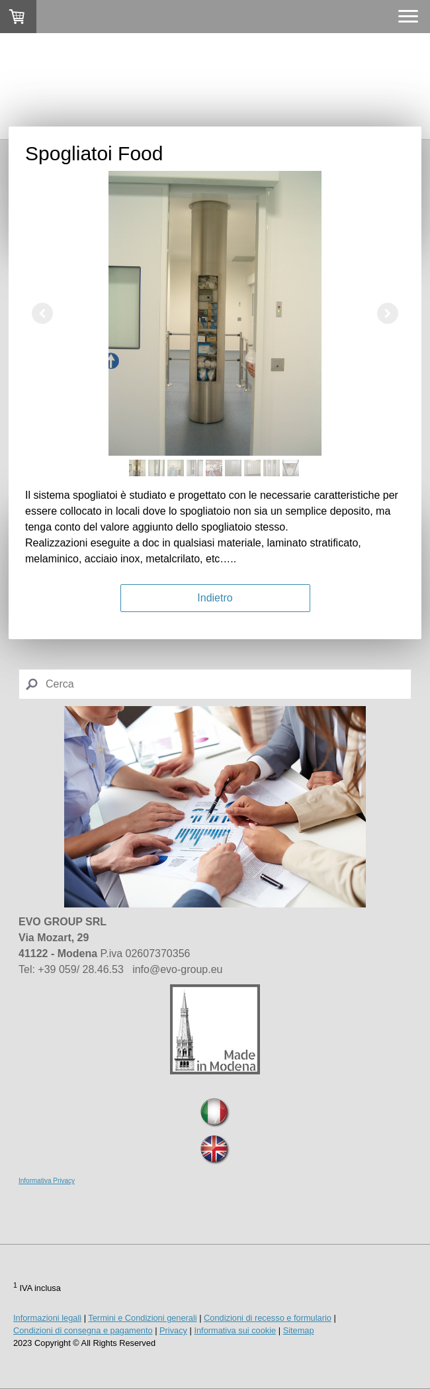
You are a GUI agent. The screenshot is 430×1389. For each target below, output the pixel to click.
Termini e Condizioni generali (142, 1318)
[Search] (215, 684)
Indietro (214, 597)
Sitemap (298, 1330)
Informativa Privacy (47, 1180)
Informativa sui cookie (235, 1330)
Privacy (173, 1330)
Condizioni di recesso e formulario (267, 1318)
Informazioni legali (47, 1318)
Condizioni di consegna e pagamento (83, 1330)
